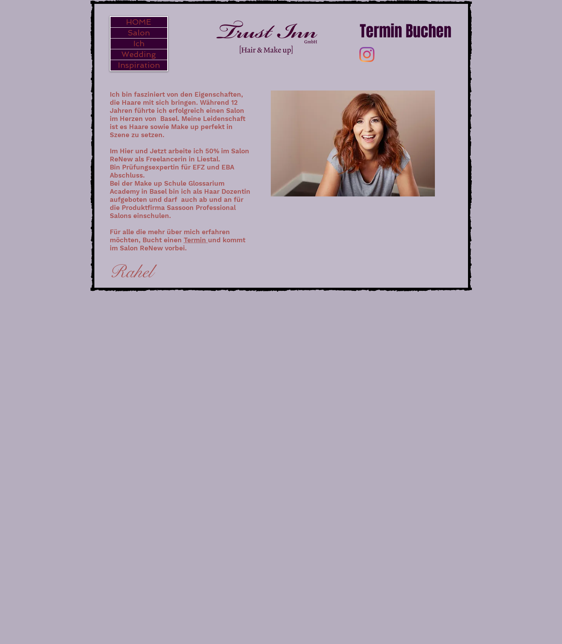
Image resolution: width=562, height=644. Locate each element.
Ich (138, 43)
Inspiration (139, 65)
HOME (138, 22)
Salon (138, 32)
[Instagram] (366, 54)
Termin (196, 240)
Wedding (138, 54)
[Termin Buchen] (405, 31)
